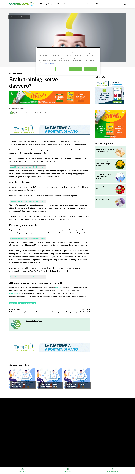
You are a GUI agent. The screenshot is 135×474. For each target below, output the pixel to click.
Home (12, 17)
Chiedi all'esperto (18, 378)
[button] (122, 4)
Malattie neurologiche (27, 303)
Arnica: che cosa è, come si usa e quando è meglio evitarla (104, 163)
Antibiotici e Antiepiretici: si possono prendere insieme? (105, 176)
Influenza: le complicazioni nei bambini (26, 312)
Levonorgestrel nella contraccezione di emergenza (20, 384)
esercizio (58, 287)
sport (79, 293)
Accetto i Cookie (90, 69)
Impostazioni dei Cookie (47, 69)
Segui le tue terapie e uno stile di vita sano (27, 167)
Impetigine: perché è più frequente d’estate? (71, 312)
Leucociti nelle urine (103, 199)
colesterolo (13, 293)
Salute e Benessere (22, 17)
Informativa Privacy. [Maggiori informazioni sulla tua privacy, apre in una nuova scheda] (49, 63)
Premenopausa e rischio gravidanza (76, 385)
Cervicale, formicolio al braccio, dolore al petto (49, 385)
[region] (68, 60)
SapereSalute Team (23, 113)
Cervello (13, 303)
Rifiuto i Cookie (75, 69)
